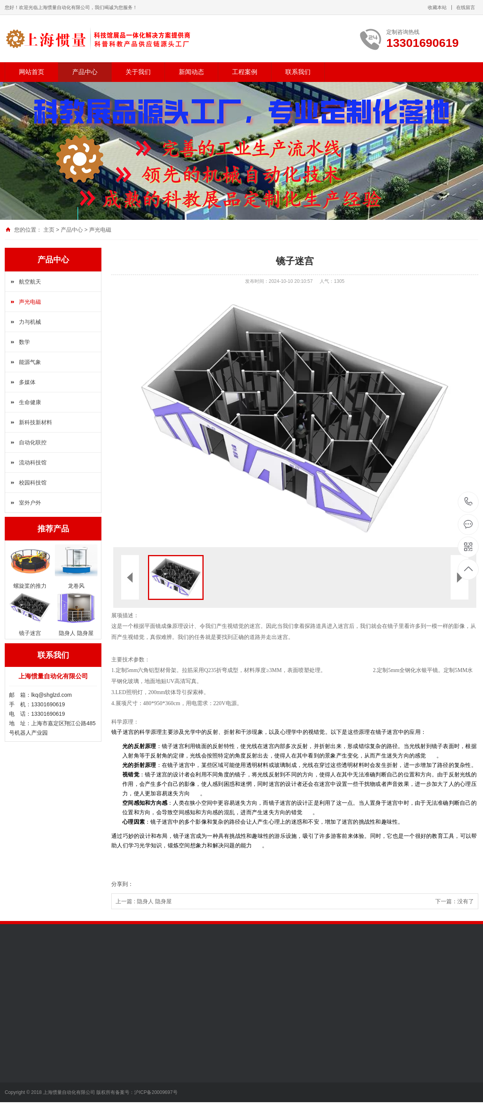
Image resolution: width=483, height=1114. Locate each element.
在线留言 (465, 7)
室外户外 (30, 502)
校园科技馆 (33, 482)
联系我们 (298, 72)
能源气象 (30, 362)
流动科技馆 (33, 462)
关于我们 (138, 72)
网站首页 (31, 72)
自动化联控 (33, 442)
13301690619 (468, 502)
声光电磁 (100, 230)
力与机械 (30, 322)
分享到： (122, 884)
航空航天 (30, 281)
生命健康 (30, 402)
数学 (24, 342)
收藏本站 (437, 7)
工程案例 (244, 72)
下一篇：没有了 (454, 901)
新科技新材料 (35, 422)
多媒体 (27, 382)
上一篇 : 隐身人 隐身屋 (144, 901)
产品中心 (84, 72)
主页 (48, 230)
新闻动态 (191, 72)
